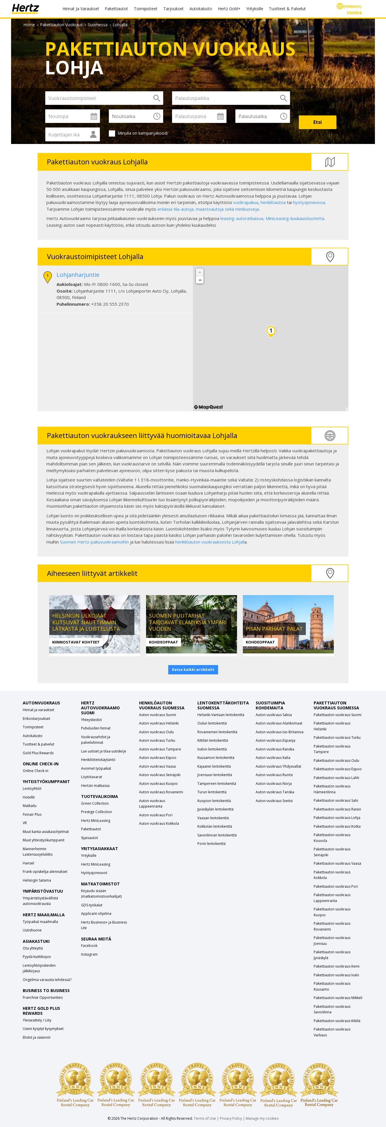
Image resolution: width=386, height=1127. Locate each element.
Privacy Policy (231, 1118)
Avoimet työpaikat (96, 768)
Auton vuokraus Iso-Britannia (279, 731)
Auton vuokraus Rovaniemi (161, 792)
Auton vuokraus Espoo (157, 757)
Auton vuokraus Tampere (160, 749)
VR (25, 822)
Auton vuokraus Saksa (274, 714)
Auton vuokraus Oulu (156, 731)
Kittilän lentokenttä (212, 740)
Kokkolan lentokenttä (214, 826)
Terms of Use (205, 1118)
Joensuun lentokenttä (214, 774)
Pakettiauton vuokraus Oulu (336, 760)
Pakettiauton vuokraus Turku (337, 737)
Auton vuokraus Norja (274, 783)
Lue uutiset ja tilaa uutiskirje (103, 751)
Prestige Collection (96, 811)
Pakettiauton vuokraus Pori (336, 886)
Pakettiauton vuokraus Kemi (336, 966)
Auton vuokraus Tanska (275, 792)
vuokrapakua (245, 202)
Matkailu (29, 805)
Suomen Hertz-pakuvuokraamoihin (94, 542)
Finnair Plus (32, 814)
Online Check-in (35, 770)
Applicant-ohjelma (96, 913)
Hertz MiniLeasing (95, 820)
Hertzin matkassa (95, 785)
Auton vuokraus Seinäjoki (159, 774)
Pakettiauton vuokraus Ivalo (336, 975)
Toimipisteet (145, 8)
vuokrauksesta (216, 542)
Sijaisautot (89, 837)
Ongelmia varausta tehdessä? (47, 979)
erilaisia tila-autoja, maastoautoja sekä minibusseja (208, 209)
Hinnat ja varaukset (38, 709)
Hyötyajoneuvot (94, 872)
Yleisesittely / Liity (37, 1020)
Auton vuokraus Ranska (275, 749)
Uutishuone (32, 930)
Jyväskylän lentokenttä (215, 809)
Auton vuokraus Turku (157, 740)
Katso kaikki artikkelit (193, 669)
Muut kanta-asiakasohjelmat (46, 831)
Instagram (89, 954)
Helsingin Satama (37, 880)
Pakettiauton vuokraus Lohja (337, 817)
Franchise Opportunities (43, 997)
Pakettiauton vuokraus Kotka (337, 826)
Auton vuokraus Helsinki (159, 723)
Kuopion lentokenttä (214, 800)
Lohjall (238, 542)
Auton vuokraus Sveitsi (274, 800)
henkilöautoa (273, 202)
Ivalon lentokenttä (212, 749)
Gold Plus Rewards (38, 752)
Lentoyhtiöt (32, 788)
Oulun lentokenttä (212, 723)
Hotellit (29, 797)
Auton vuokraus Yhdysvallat (278, 766)
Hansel (28, 863)
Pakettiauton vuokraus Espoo (338, 768)
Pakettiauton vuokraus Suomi (338, 714)
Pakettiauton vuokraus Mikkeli (338, 997)
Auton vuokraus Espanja (275, 740)
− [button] (200, 279)
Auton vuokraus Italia (273, 757)
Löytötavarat (91, 776)
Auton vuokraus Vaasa (157, 766)
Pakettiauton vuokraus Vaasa (337, 863)
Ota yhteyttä (33, 948)
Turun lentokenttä (212, 792)
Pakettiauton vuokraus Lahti (336, 777)
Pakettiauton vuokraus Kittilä (337, 1020)
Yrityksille (254, 8)
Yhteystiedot (91, 719)
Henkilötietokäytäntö (98, 759)
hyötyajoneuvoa (309, 202)
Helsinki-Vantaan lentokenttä (220, 714)
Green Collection (95, 803)
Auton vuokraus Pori (156, 815)
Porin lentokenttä (211, 843)
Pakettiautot (116, 8)
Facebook (89, 945)
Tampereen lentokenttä (216, 783)
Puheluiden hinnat (95, 728)
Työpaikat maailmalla (40, 921)
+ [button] (199, 272)
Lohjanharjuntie (78, 275)
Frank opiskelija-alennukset (45, 871)
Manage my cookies (262, 1118)
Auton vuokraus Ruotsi (274, 774)
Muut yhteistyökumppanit (43, 840)
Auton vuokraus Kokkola (159, 823)
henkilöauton (188, 542)
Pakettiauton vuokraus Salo (336, 800)
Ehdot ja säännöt (36, 1037)
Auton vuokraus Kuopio (158, 783)
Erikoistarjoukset (36, 718)
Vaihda (354, 12)
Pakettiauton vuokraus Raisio (337, 809)
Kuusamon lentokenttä (215, 757)
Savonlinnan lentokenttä (217, 835)
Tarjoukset (173, 8)
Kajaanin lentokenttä (214, 766)
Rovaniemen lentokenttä (217, 731)
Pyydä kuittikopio (37, 956)
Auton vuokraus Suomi (157, 714)
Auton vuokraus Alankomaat (279, 723)
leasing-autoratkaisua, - (272, 218)
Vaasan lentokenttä (213, 817)
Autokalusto (201, 8)
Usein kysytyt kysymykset (43, 1028)
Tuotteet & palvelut (38, 744)
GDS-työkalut (91, 905)
